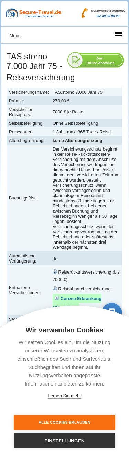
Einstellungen (64, 440)
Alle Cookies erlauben (64, 422)
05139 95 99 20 (107, 16)
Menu (15, 35)
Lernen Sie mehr (64, 395)
